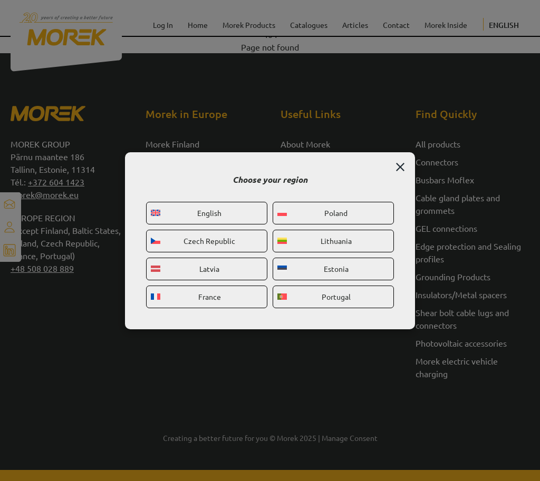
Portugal (314, 296)
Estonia (313, 268)
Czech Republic (193, 241)
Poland (312, 213)
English (186, 213)
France (186, 296)
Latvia (185, 268)
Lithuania (314, 241)
